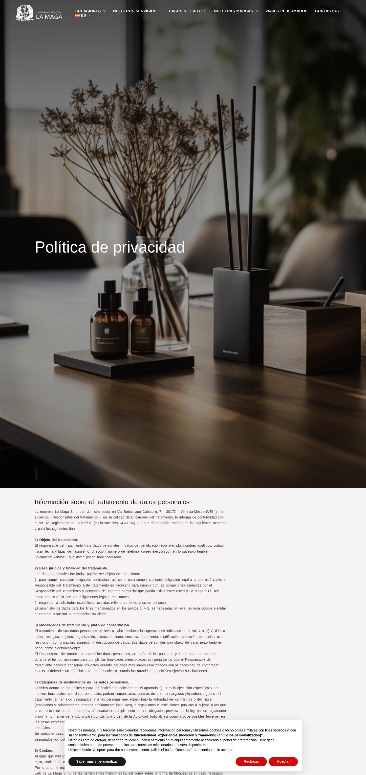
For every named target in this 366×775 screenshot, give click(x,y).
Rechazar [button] (251, 761)
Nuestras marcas (235, 11)
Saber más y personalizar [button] (97, 761)
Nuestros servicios (137, 11)
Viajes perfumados (285, 11)
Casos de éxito (187, 11)
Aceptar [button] (283, 761)
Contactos (326, 11)
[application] (103, 11)
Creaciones (90, 11)
